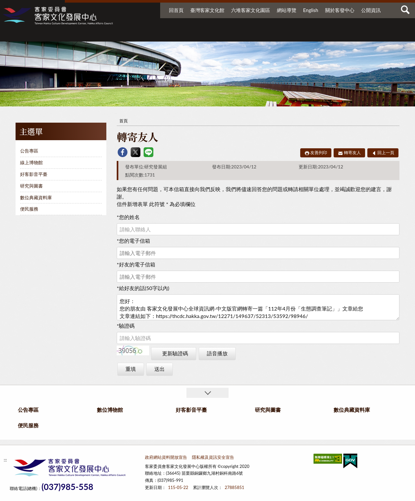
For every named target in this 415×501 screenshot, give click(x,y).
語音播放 (217, 353)
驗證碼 (126, 326)
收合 (207, 393)
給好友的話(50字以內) (143, 288)
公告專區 (144, 35)
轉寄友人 (352, 152)
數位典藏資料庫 (324, 35)
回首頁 (176, 10)
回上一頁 (385, 152)
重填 (130, 369)
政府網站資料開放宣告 (166, 457)
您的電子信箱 (133, 241)
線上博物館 (31, 162)
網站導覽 (286, 10)
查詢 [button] (405, 9)
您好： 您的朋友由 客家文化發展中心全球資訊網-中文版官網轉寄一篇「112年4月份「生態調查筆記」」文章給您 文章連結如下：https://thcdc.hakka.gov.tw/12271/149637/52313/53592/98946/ (258, 307)
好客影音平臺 (235, 35)
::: (6, 6)
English (310, 10)
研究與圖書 (276, 35)
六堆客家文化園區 (250, 10)
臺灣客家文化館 (207, 10)
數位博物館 (190, 35)
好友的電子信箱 (136, 264)
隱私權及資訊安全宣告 (213, 457)
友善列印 (318, 152)
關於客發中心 (339, 10)
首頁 (123, 120)
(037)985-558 (67, 487)
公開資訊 (371, 10)
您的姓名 (128, 217)
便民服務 (363, 35)
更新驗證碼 (175, 353)
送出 (159, 369)
